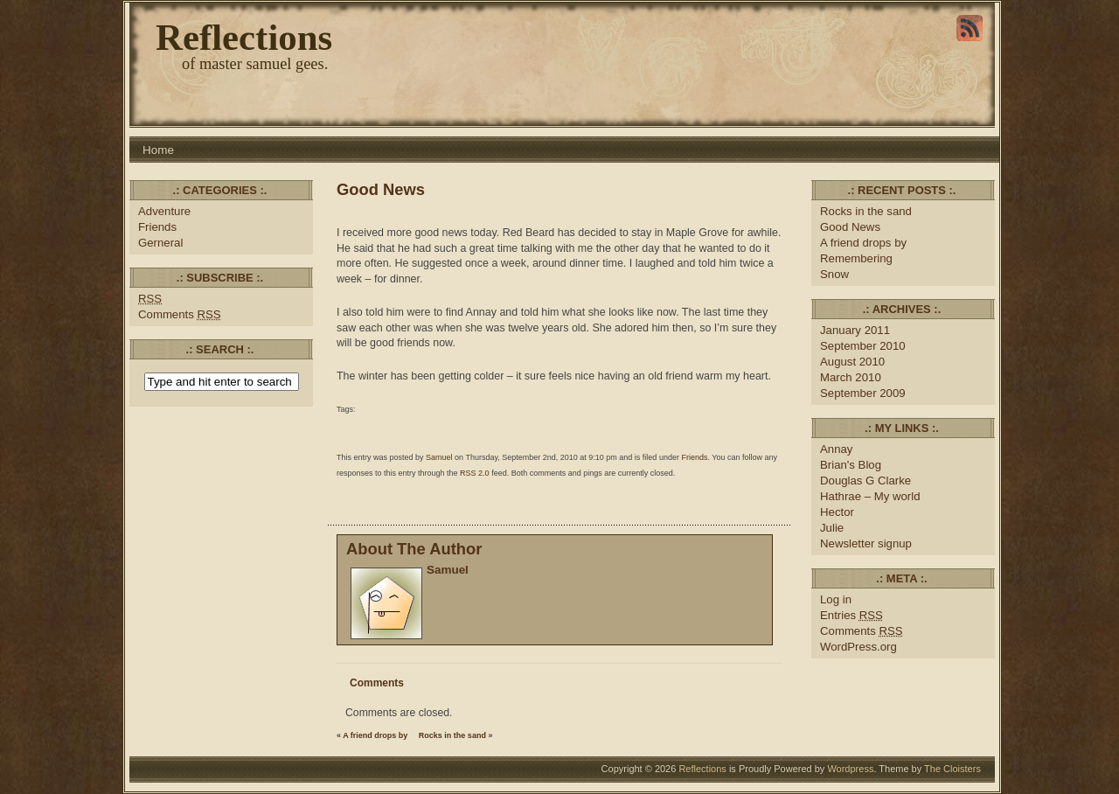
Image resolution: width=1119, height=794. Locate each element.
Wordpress (850, 768)
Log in (835, 599)
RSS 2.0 (475, 473)
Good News (381, 189)
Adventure (164, 211)
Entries (851, 615)
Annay (836, 449)
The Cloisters (952, 768)
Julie (832, 527)
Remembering (856, 258)
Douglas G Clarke (865, 480)
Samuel (439, 457)
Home (158, 150)
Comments (179, 314)
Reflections (244, 37)
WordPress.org (858, 646)
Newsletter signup (866, 543)
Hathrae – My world (870, 496)
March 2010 (850, 377)
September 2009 (863, 393)
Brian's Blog (850, 464)
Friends (157, 226)
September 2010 (863, 345)
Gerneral (160, 242)
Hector (837, 512)
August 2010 (852, 361)
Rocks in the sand (452, 735)
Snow (834, 274)
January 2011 (855, 330)
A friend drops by (375, 735)
